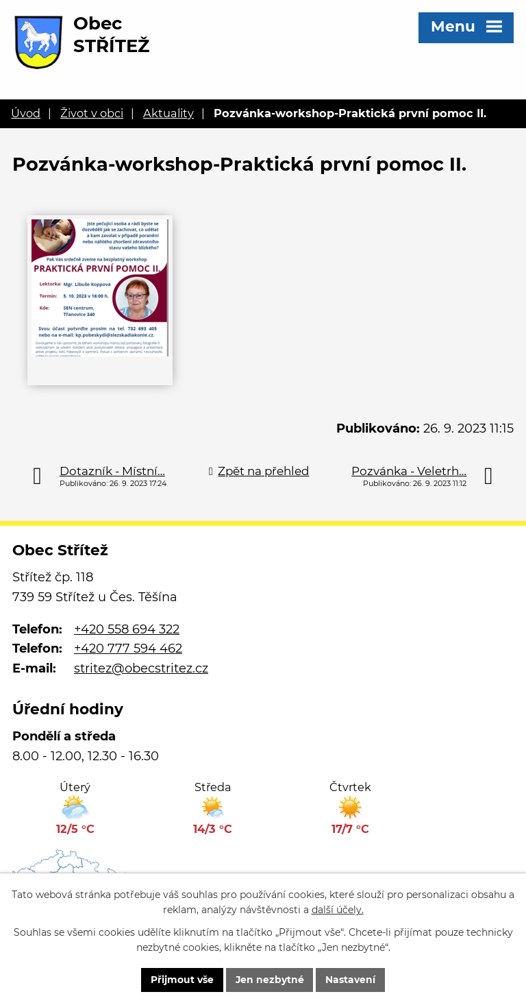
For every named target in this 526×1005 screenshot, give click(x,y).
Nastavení (351, 979)
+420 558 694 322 (126, 629)
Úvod (25, 113)
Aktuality (168, 113)
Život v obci (91, 113)
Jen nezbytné (269, 979)
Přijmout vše (181, 979)
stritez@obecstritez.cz (141, 668)
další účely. (338, 910)
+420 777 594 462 (128, 648)
